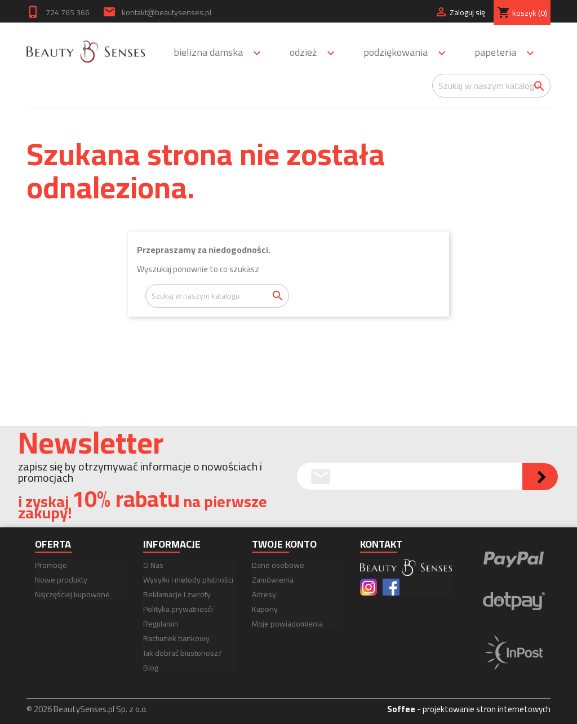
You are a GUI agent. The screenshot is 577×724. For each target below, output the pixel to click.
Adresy (264, 594)
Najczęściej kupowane (72, 594)
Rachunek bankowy (176, 638)
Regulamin (161, 623)
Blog (150, 667)
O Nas (153, 565)
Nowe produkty (61, 579)
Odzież (317, 53)
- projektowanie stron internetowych (469, 709)
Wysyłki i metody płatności (188, 579)
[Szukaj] (491, 85)
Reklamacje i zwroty (177, 594)
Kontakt (381, 544)
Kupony (265, 609)
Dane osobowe (278, 565)
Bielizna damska (222, 53)
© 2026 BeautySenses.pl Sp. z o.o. (87, 709)
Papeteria (509, 53)
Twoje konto (284, 544)
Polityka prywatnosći (178, 609)
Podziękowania (409, 53)
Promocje (51, 565)
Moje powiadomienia (287, 623)
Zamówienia (273, 579)
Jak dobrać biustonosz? (182, 653)
